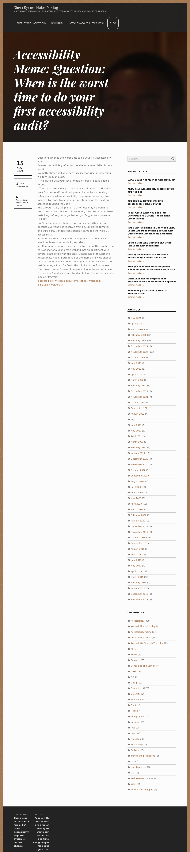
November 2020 (139, 464)
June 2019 (136, 560)
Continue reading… (136, 183)
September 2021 (140, 408)
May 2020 (136, 498)
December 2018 (139, 594)
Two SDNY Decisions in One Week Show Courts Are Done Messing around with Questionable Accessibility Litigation (151, 231)
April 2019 (136, 571)
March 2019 (137, 577)
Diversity (135, 694)
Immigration (137, 716)
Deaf (133, 671)
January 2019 (138, 588)
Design (134, 682)
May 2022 (136, 369)
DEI (132, 677)
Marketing (136, 739)
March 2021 (137, 442)
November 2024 (139, 352)
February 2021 (139, 447)
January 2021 (138, 453)
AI (132, 649)
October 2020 (138, 470)
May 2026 (136, 318)
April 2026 (136, 324)
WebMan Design (137, 841)
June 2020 (136, 492)
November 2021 (139, 397)
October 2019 (138, 537)
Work (133, 784)
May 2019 (136, 566)
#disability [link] (95, 280)
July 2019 (136, 554)
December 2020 (139, 459)
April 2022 (136, 374)
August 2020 (137, 481)
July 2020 (136, 487)
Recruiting (136, 744)
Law (133, 733)
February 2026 (139, 335)
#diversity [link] (57, 284)
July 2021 (136, 419)
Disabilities (136, 688)
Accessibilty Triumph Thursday (147, 643)
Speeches (57, 23)
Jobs (133, 728)
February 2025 (139, 340)
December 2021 (139, 391)
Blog (113, 23)
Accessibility (22, 200)
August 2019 (137, 549)
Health (134, 711)
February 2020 (139, 515)
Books (134, 654)
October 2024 (138, 357)
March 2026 (137, 329)
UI (132, 761)
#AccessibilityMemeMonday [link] (71, 280)
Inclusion (135, 722)
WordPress (100, 841)
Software (135, 750)
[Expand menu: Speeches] (64, 23)
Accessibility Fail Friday (143, 626)
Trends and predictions (143, 756)
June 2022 (136, 363)
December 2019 (139, 526)
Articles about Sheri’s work (86, 23)
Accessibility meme (141, 632)
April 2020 (136, 504)
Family (134, 705)
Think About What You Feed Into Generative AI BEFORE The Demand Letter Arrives (149, 216)
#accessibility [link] (46, 280)
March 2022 (137, 380)
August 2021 (137, 414)
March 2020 (137, 509)
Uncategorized (138, 767)
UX (132, 773)
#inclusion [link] (44, 284)
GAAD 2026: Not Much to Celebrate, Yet (151, 180)
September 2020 (140, 476)
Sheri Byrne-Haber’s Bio (31, 23)
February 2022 (139, 385)
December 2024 (139, 346)
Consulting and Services (144, 666)
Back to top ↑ (157, 841)
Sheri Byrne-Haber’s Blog (36, 7)
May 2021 (136, 431)
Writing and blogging (142, 789)
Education (136, 699)
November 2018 (139, 599)
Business (135, 660)
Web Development (141, 778)
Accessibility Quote (141, 637)
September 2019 (140, 543)
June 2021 (136, 425)
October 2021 (138, 402)
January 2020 (138, 521)
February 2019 (139, 582)
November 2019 (139, 532)
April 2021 (136, 436)
